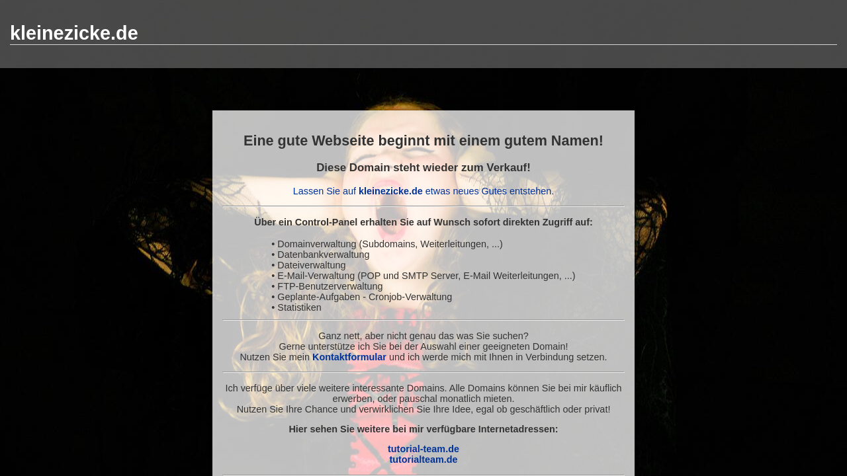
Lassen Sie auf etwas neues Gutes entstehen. (423, 191)
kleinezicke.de (74, 33)
